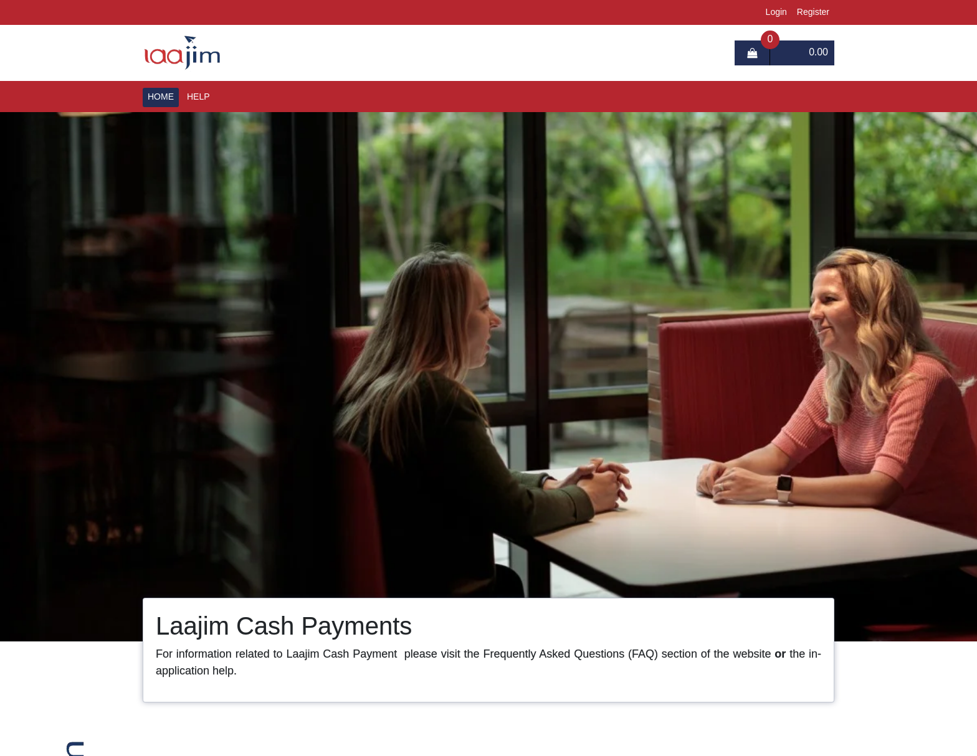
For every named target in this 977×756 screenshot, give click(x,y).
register (813, 12)
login (776, 12)
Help (198, 97)
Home (161, 97)
